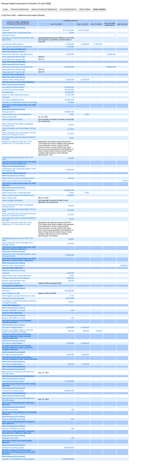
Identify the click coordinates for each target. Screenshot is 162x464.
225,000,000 (69, 87)
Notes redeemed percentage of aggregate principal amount (17, 125)
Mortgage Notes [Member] (12, 286)
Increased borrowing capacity (13, 87)
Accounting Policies (68, 9)
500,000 (71, 331)
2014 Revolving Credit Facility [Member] (18, 82)
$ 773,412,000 (68, 30)
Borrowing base (8, 92)
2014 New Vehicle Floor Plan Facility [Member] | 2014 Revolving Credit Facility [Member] (18, 452)
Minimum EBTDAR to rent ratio (13, 310)
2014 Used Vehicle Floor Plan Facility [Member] (17, 441)
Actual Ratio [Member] (11, 305)
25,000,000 (69, 54)
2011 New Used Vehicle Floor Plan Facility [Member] (19, 385)
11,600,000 (85, 343)
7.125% (125, 181)
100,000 (71, 281)
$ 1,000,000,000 (68, 459)
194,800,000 (69, 92)
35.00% (71, 125)
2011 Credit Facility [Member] (13, 367)
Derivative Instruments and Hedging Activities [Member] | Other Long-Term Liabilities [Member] (17, 347)
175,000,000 (69, 381)
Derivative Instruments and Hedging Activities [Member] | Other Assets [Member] (19, 358)
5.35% (71, 276)
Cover (5, 9)
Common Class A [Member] (13, 74)
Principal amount (8, 112)
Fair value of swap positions (12, 327)
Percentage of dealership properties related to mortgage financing (19, 302)
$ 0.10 (71, 138)
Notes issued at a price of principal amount (18, 178)
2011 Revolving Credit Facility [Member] (18, 376)
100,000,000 (69, 67)
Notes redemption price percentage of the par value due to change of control (19, 133)
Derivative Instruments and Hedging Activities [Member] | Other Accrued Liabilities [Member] (16, 336)
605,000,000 (69, 391)
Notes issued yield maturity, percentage (16, 181)
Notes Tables (84, 9)
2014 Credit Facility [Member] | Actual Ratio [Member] (19, 413)
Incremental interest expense (13, 44)
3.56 (72, 310)
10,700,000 (69, 44)
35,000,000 (69, 170)
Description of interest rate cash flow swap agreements (18, 39)
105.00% (70, 210)
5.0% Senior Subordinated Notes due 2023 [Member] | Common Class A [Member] (19, 259)
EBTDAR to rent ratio (10, 410)
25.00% (71, 158)
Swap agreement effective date (13, 57)
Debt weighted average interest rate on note (18, 296)
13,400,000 (97, 44)
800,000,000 (69, 448)
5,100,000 (70, 47)
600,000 (71, 364)
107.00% (70, 129)
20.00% (71, 102)
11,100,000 (69, 327)
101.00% (70, 134)
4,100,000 (124, 265)
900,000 (86, 331)
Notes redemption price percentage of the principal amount (17, 244)
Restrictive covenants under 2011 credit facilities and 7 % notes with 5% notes (17, 142)
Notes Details (99, 9)
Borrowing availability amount (13, 100)
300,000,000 (69, 190)
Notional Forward (8, 35)
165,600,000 (69, 100)
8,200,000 (70, 343)
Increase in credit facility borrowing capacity (18, 459)
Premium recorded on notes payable (15, 278)
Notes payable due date (11, 283)
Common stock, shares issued (13, 79)
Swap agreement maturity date (13, 59)
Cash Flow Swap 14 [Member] (14, 62)
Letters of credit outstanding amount (15, 95)
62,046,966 (69, 79)
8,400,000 (85, 355)
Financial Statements (20, 9)
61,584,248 (85, 79)
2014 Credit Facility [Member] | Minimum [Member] (18, 404)
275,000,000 (69, 90)
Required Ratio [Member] (12, 313)
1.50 (72, 318)
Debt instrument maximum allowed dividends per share (18, 138)
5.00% (71, 33)
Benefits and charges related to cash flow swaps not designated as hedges (17, 331)
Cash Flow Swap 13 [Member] (14, 49)
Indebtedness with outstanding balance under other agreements (19, 170)
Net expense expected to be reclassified (17, 47)
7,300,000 (70, 278)
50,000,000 (69, 255)
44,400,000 (69, 298)
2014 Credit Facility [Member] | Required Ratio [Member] (18, 422)
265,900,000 (69, 291)
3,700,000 (85, 364)
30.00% (71, 302)
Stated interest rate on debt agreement (16, 33)
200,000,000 (69, 112)
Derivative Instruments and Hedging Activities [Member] (16, 321)
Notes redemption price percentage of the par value (19, 129)
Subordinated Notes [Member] (14, 173)
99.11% (71, 178)
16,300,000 (85, 327)
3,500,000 (70, 355)
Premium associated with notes (13, 281)
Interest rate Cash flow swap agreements (17, 54)
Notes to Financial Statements (44, 9)
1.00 (72, 410)
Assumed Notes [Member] (12, 268)
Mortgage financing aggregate (13, 298)
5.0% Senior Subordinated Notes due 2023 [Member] (19, 184)
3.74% (71, 296)
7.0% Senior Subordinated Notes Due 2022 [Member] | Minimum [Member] (19, 163)
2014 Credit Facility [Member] (13, 393)
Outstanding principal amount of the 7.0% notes (17, 158)
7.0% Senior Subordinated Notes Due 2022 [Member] (19, 106)
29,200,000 (69, 95)
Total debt (5, 30)
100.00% (70, 195)
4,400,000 (70, 273)
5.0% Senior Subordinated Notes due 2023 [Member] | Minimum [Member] (19, 248)
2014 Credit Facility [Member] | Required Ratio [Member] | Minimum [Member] (18, 432)
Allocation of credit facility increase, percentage (19, 102)
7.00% (71, 114)
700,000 (99, 331)
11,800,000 (85, 44)
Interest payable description (12, 119)
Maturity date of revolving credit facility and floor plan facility (18, 373)
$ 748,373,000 (83, 30)
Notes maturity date (9, 117)
